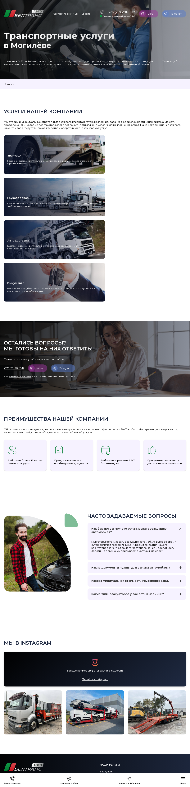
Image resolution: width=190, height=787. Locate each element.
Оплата (9, 749)
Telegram (172, 14)
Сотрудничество (15, 759)
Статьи (8, 764)
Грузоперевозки (110, 708)
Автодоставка (109, 712)
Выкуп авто (107, 717)
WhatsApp (106, 754)
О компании (11, 744)
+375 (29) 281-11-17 (119, 12)
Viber (147, 14)
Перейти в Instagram (95, 610)
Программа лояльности (19, 754)
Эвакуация (106, 703)
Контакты (10, 739)
